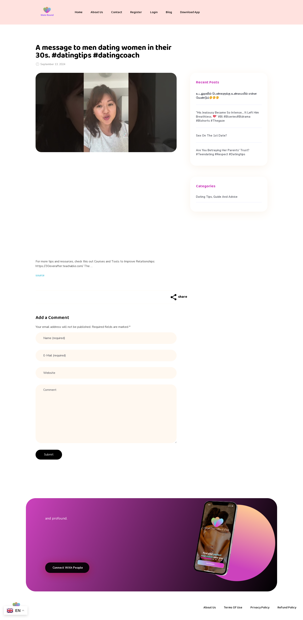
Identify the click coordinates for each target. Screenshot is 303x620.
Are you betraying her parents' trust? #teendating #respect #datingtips (222, 152)
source (40, 275)
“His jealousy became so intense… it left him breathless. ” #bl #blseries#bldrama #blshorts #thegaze (227, 117)
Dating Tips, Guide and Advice (216, 197)
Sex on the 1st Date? (211, 135)
